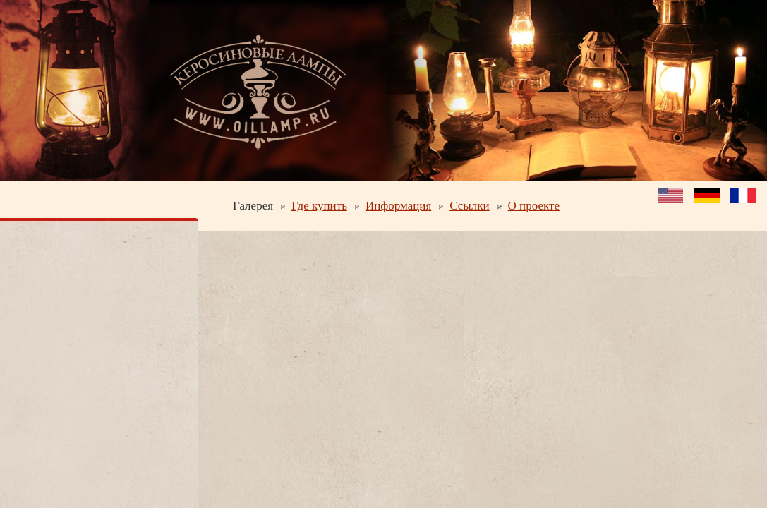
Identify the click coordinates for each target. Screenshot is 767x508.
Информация (398, 205)
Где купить (319, 205)
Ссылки (469, 205)
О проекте (534, 205)
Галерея (253, 205)
